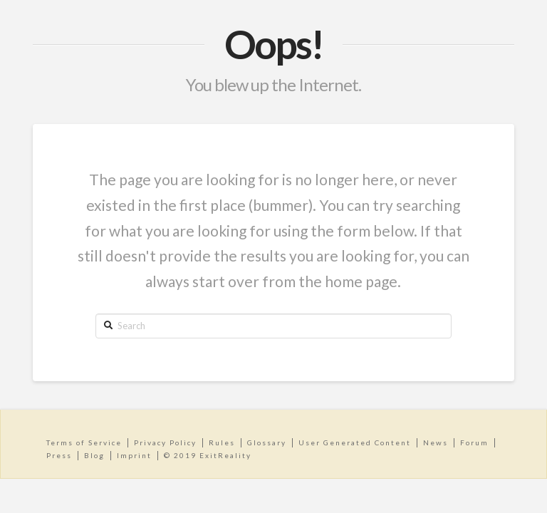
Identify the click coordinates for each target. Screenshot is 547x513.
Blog (94, 455)
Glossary (266, 442)
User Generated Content (354, 442)
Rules (222, 442)
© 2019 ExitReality (207, 455)
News (435, 442)
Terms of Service (84, 442)
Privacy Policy (165, 442)
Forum (474, 442)
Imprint (134, 455)
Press (59, 455)
